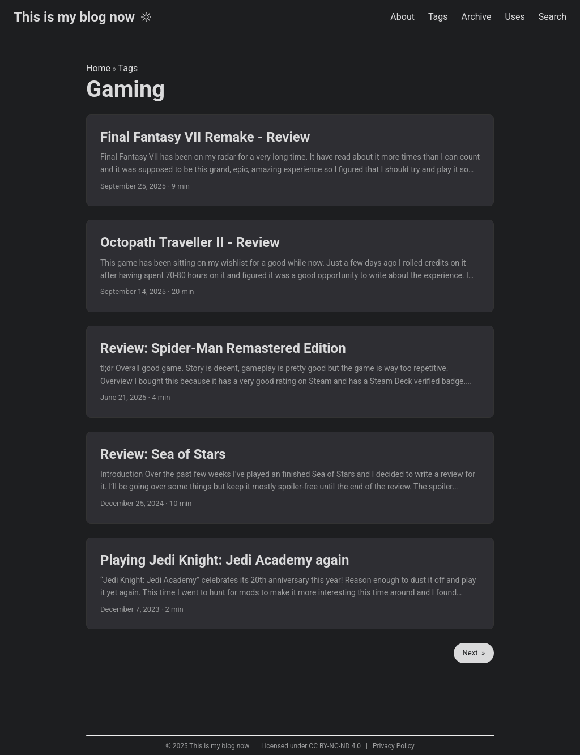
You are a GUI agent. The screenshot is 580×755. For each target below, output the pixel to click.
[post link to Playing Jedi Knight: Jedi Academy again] (290, 583)
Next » (474, 653)
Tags (128, 68)
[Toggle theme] (146, 17)
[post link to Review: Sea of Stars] (290, 477)
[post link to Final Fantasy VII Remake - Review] (290, 160)
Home (98, 68)
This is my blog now (74, 17)
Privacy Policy (394, 746)
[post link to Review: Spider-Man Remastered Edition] (290, 371)
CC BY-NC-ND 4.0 (335, 746)
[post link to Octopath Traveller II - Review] (290, 266)
